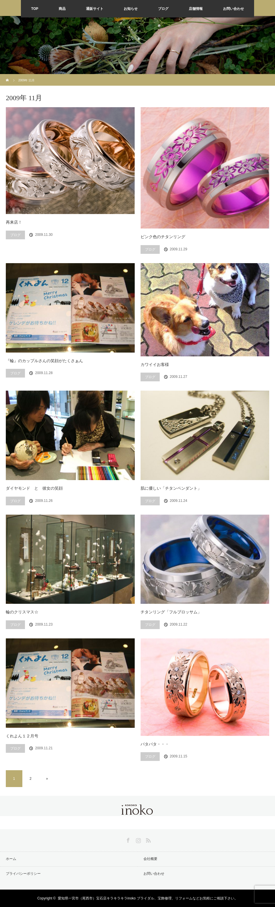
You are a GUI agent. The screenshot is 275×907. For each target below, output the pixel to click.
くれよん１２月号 (22, 736)
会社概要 (150, 859)
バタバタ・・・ (155, 744)
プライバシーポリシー (23, 874)
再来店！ (14, 222)
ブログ (163, 9)
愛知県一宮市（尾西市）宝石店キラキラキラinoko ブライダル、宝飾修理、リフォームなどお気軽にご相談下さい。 (148, 898)
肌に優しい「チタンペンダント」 (171, 488)
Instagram (137, 839)
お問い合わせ (233, 9)
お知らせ (131, 9)
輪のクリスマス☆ (22, 612)
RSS (147, 839)
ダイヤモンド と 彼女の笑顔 (34, 488)
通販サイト (94, 9)
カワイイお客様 (155, 364)
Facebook (127, 839)
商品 (62, 9)
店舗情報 (196, 9)
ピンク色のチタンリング (163, 236)
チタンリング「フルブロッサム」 (171, 612)
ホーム (11, 859)
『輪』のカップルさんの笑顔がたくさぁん (44, 360)
